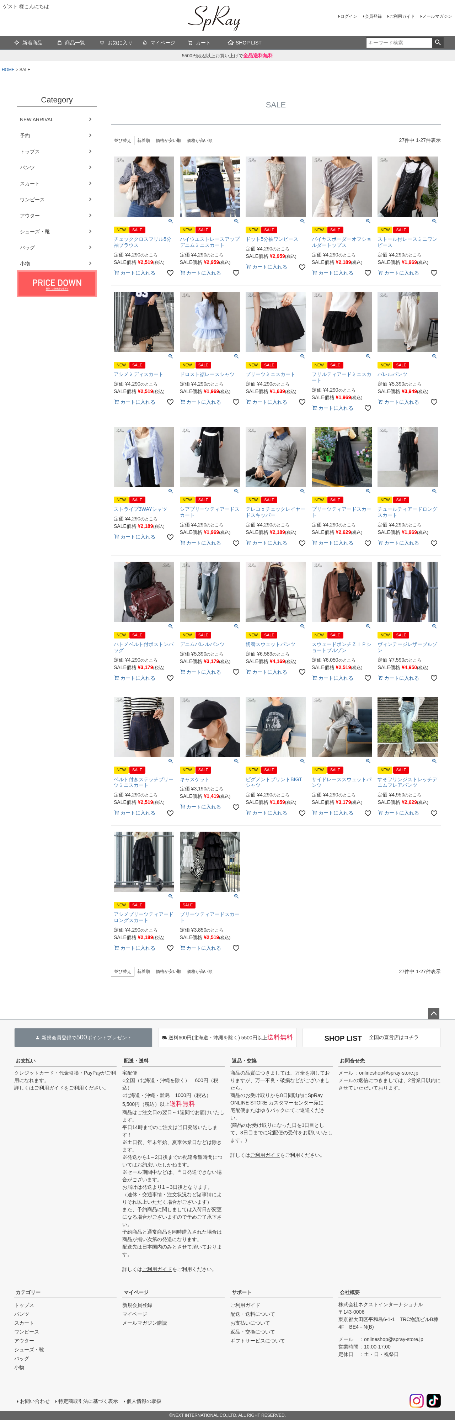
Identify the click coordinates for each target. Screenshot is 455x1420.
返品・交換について (252, 1332)
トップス (30, 151)
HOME (8, 69)
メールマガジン (437, 16)
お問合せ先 (352, 1061)
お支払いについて (250, 1323)
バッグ (27, 247)
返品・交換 (244, 1061)
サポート (242, 1292)
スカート (30, 183)
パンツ (27, 167)
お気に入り (116, 43)
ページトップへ (433, 1013)
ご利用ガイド (402, 16)
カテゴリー (28, 1292)
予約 (25, 135)
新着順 (143, 140)
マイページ (158, 43)
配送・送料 (136, 1061)
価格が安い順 (168, 140)
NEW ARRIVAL (37, 119)
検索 (437, 43)
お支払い (26, 1061)
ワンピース (32, 199)
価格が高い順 (200, 140)
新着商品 (28, 43)
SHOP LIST (245, 42)
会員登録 (373, 16)
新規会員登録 (137, 1305)
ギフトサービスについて (257, 1341)
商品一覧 (71, 43)
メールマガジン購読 (144, 1323)
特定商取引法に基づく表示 (88, 1401)
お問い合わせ (35, 1401)
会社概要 (350, 1292)
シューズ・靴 (35, 231)
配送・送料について (252, 1314)
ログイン (348, 16)
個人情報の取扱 (144, 1401)
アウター (30, 215)
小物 (25, 263)
